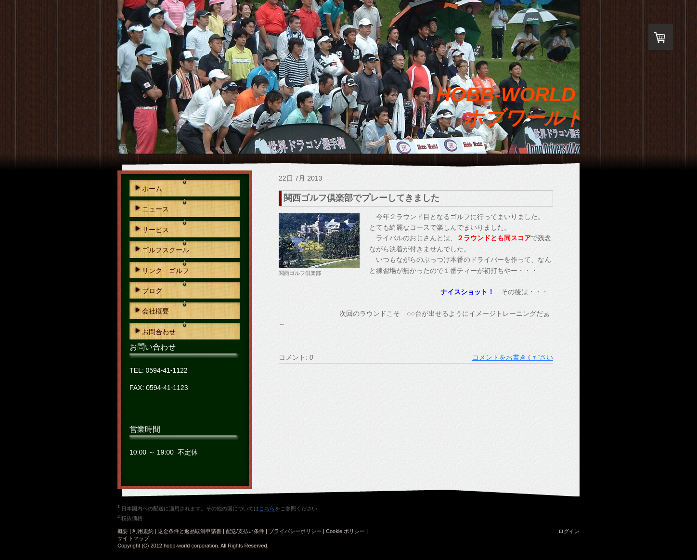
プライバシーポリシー (295, 531)
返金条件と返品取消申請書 (189, 531)
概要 (122, 531)
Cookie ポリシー (345, 531)
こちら (267, 508)
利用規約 (143, 531)
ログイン (569, 531)
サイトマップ (133, 538)
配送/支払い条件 (245, 531)
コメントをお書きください (512, 357)
